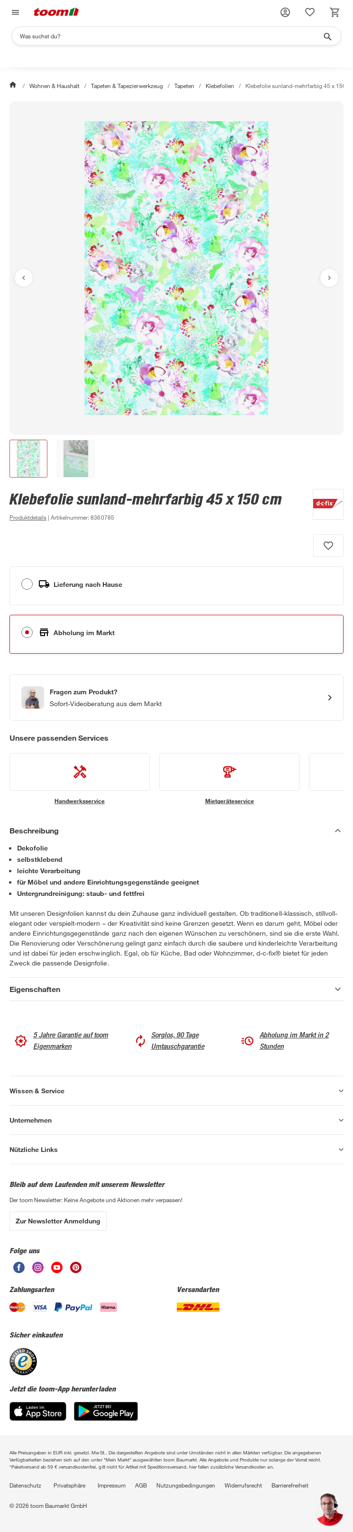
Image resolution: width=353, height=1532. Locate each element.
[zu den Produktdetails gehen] (27, 517)
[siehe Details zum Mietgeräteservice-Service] (229, 779)
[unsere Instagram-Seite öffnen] (38, 1270)
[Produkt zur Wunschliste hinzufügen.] (328, 546)
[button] (285, 12)
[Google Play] (106, 1418)
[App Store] (37, 1418)
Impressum (112, 1485)
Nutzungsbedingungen (185, 1485)
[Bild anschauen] (176, 268)
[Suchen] (170, 36)
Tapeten (184, 85)
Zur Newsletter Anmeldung (58, 1221)
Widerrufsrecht (243, 1485)
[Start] (13, 85)
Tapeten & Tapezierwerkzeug (127, 85)
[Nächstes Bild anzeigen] (329, 277)
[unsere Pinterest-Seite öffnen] (75, 1270)
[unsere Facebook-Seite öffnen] (19, 1270)
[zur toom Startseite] (56, 13)
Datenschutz (25, 1485)
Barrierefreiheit (290, 1485)
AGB (141, 1485)
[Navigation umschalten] (14, 12)
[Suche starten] (327, 36)
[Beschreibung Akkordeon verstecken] (176, 830)
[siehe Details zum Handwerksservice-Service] (79, 779)
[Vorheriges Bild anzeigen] (23, 277)
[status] (310, 12)
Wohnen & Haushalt (54, 85)
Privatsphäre (69, 1485)
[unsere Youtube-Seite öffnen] (57, 1270)
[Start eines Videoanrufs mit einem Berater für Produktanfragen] (176, 697)
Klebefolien (220, 85)
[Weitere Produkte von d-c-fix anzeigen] (323, 506)
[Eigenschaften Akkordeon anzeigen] (176, 989)
